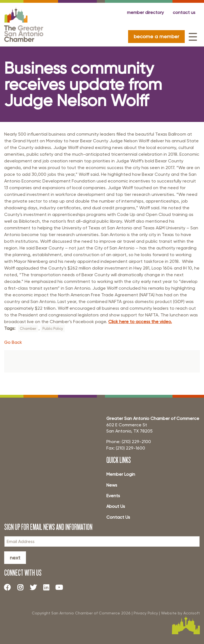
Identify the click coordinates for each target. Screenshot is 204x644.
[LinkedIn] (48, 587)
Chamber (28, 328)
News (111, 485)
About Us (115, 506)
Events (113, 495)
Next (15, 558)
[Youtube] (61, 587)
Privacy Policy (146, 613)
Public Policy (52, 328)
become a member (156, 36)
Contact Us (118, 517)
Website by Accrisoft (180, 613)
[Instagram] (22, 587)
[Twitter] (35, 587)
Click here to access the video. (140, 321)
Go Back (13, 342)
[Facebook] (9, 587)
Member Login (120, 474)
